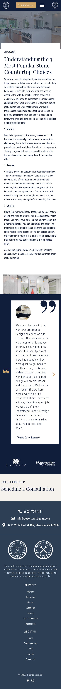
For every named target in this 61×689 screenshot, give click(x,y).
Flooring (30, 613)
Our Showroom (30, 643)
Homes (30, 602)
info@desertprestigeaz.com (33, 518)
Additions (30, 608)
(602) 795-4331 (33, 511)
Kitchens (30, 592)
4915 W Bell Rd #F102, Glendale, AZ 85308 (33, 525)
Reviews (30, 654)
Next (55, 463)
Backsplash (31, 624)
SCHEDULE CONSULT (26, 5)
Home (30, 638)
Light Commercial (30, 618)
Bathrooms (30, 597)
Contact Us (30, 659)
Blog (30, 648)
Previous (5, 463)
